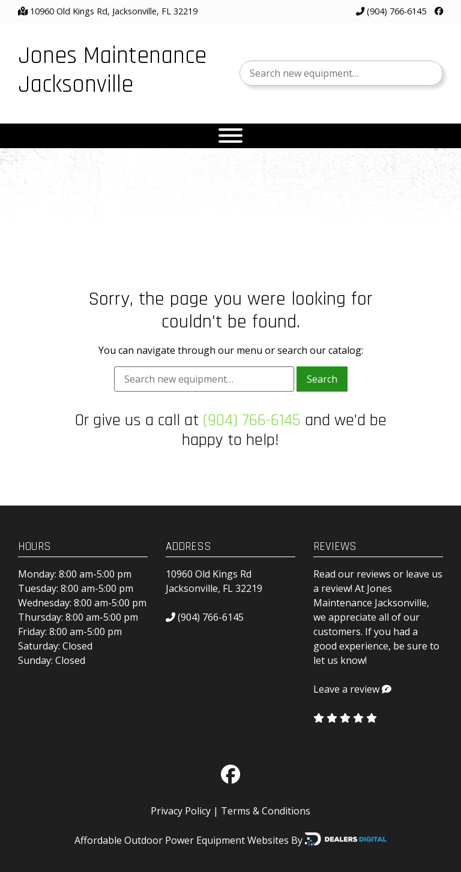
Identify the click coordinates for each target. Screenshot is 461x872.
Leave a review (346, 689)
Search (322, 379)
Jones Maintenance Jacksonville (112, 70)
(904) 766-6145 (391, 11)
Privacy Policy (181, 810)
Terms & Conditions (265, 810)
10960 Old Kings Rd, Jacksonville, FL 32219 (113, 11)
